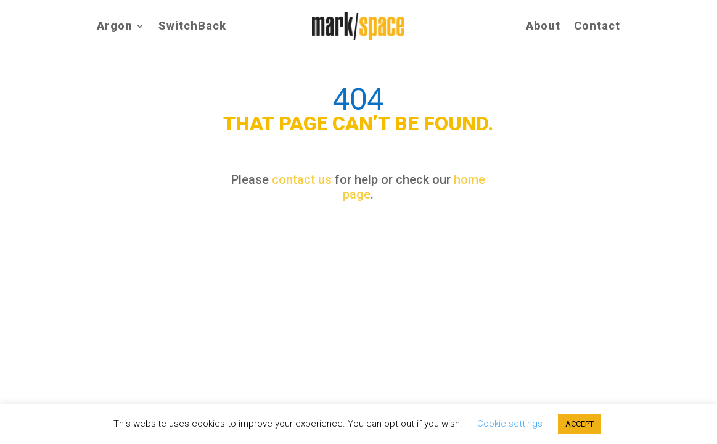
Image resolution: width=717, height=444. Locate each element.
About (543, 27)
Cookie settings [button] (510, 423)
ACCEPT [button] (579, 424)
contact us (302, 179)
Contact (597, 27)
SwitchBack (192, 27)
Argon (115, 27)
